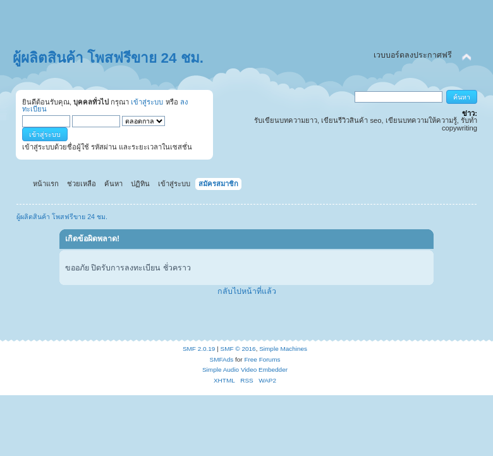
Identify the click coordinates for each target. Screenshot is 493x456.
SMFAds (222, 359)
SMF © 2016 (238, 348)
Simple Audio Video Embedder (245, 369)
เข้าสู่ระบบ (147, 102)
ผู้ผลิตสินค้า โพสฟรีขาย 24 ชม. (108, 58)
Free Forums (262, 359)
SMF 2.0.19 (199, 348)
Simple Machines (283, 348)
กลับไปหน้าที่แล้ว (246, 291)
